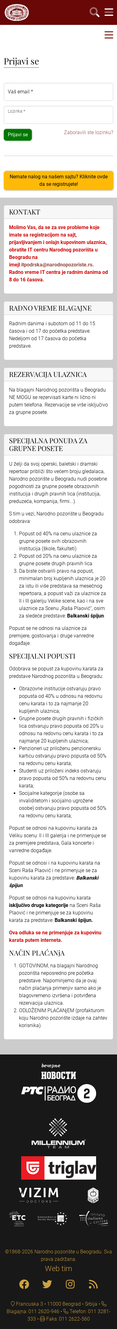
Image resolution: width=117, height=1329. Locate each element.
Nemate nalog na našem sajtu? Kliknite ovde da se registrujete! (59, 180)
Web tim (58, 1268)
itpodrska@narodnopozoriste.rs (56, 265)
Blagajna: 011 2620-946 (33, 1311)
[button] (109, 35)
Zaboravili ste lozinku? (88, 132)
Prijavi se (18, 135)
